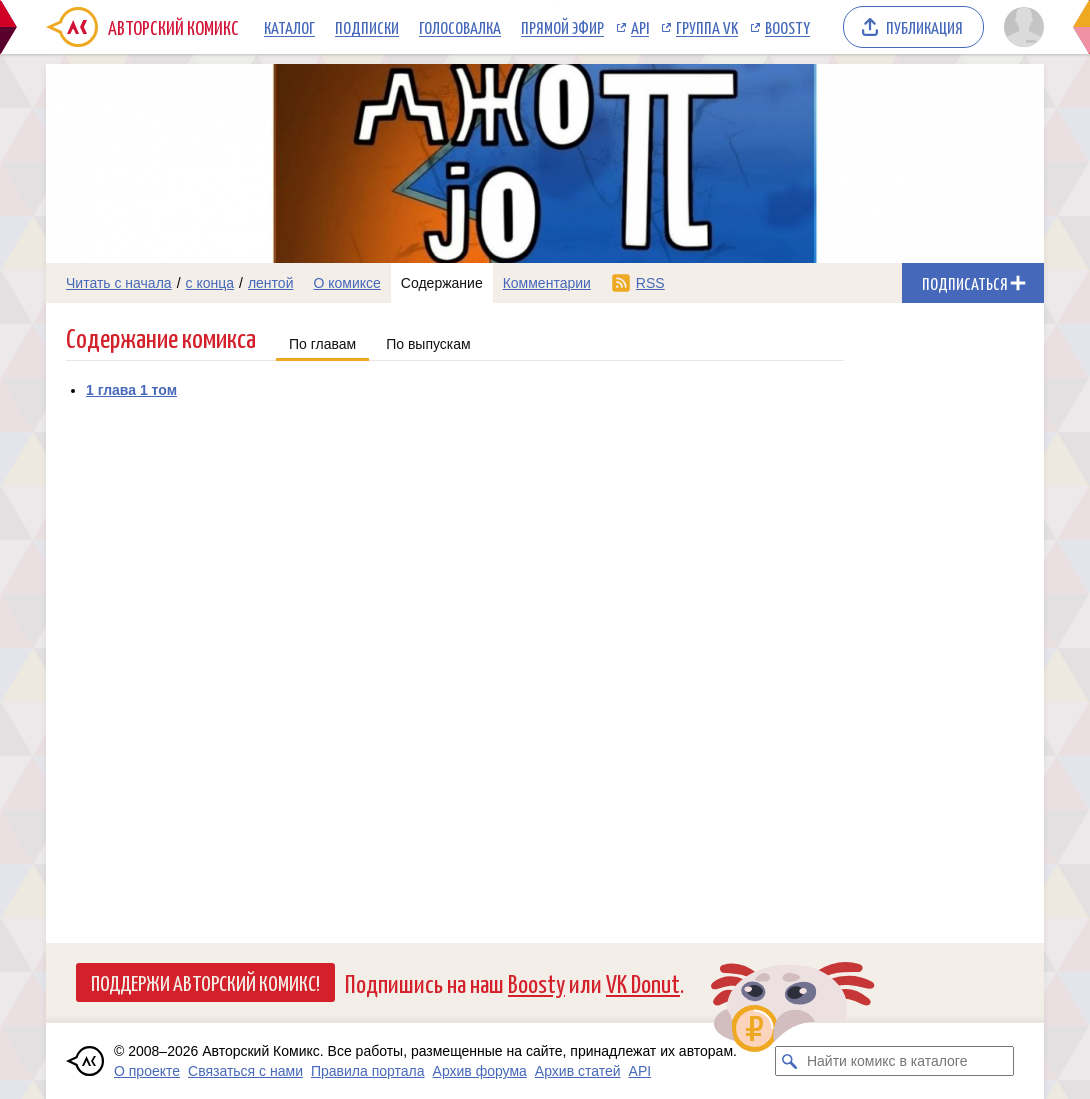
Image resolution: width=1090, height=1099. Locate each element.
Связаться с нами (245, 1071)
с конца (210, 283)
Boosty (787, 27)
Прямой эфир (562, 27)
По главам (322, 344)
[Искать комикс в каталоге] (790, 1061)
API (640, 27)
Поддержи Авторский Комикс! (205, 982)
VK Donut (643, 982)
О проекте (147, 1071)
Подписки (367, 27)
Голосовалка (460, 27)
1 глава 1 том (131, 390)
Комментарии (547, 283)
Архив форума (480, 1071)
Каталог (289, 27)
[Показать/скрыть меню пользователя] (1020, 27)
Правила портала (368, 1071)
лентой (271, 283)
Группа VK (707, 27)
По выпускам (428, 344)
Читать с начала (119, 283)
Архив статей (578, 1071)
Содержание (442, 283)
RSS (650, 283)
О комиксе (346, 283)
